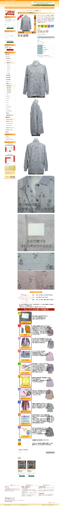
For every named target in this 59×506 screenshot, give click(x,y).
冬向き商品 (8, 79)
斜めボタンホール (9, 121)
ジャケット (8, 98)
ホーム (8, 7)
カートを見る (10, 49)
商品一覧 (15, 7)
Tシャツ (8, 64)
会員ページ (41, 7)
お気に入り (23, 7)
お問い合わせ (49, 7)
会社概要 (7, 136)
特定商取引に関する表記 (9, 139)
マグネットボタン (9, 119)
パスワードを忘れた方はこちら (9, 40)
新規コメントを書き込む (50, 452)
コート (7, 102)
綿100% (7, 131)
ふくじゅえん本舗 (20, 10)
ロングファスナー (9, 123)
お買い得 (25, 10)
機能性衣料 (8, 117)
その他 (8, 73)
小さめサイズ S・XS (10, 127)
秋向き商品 (8, 77)
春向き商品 (8, 58)
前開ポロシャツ (9, 62)
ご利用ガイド (32, 7)
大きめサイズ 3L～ (9, 129)
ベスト (8, 71)
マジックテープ (9, 125)
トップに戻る (51, 502)
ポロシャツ (9, 60)
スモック (8, 108)
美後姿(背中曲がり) (9, 115)
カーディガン (8, 106)
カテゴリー (8, 56)
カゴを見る (36, 5)
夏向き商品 (8, 75)
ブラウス (8, 66)
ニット (7, 104)
